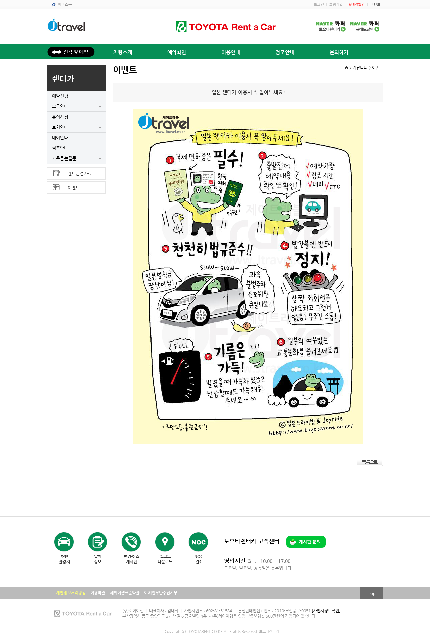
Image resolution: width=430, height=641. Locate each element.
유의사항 (60, 116)
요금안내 (60, 106)
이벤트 (375, 4)
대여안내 (60, 137)
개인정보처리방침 (71, 592)
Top (372, 593)
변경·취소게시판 (131, 559)
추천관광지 (64, 559)
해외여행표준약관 (124, 592)
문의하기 (339, 52)
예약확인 (176, 52)
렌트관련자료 (80, 173)
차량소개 (122, 52)
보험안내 (60, 127)
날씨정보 (97, 559)
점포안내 (284, 52)
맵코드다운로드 (165, 559)
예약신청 (60, 95)
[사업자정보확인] (326, 610)
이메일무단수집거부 (160, 592)
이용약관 (97, 592)
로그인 (319, 4)
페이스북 (65, 4)
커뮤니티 (360, 67)
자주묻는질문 (64, 158)
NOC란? (198, 559)
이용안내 (230, 52)
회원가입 (336, 4)
